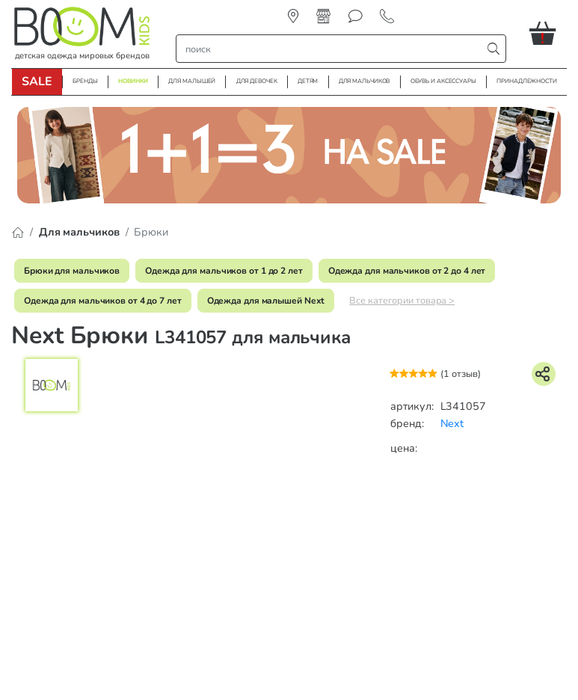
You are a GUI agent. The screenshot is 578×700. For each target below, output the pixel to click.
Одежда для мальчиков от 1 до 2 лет (224, 271)
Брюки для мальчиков (72, 271)
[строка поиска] (332, 48)
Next (452, 423)
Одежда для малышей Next (266, 301)
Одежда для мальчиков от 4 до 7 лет (103, 301)
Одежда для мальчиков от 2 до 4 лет (407, 271)
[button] (548, 33)
